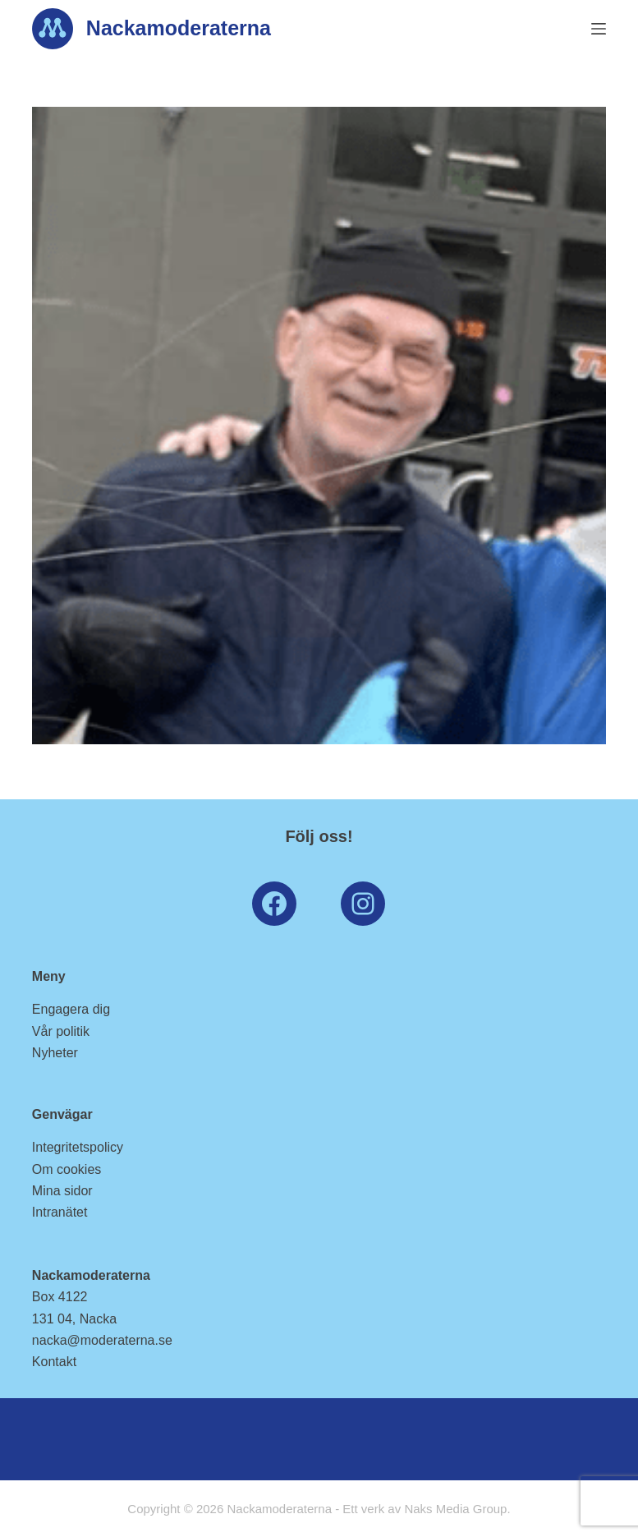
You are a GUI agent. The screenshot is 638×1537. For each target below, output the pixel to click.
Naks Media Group (455, 1509)
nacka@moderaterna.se (102, 1340)
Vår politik (61, 1031)
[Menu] (598, 28)
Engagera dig (71, 1009)
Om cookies (66, 1169)
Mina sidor (62, 1191)
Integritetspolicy (77, 1147)
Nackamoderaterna (178, 27)
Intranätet (60, 1212)
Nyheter (55, 1053)
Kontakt (54, 1362)
